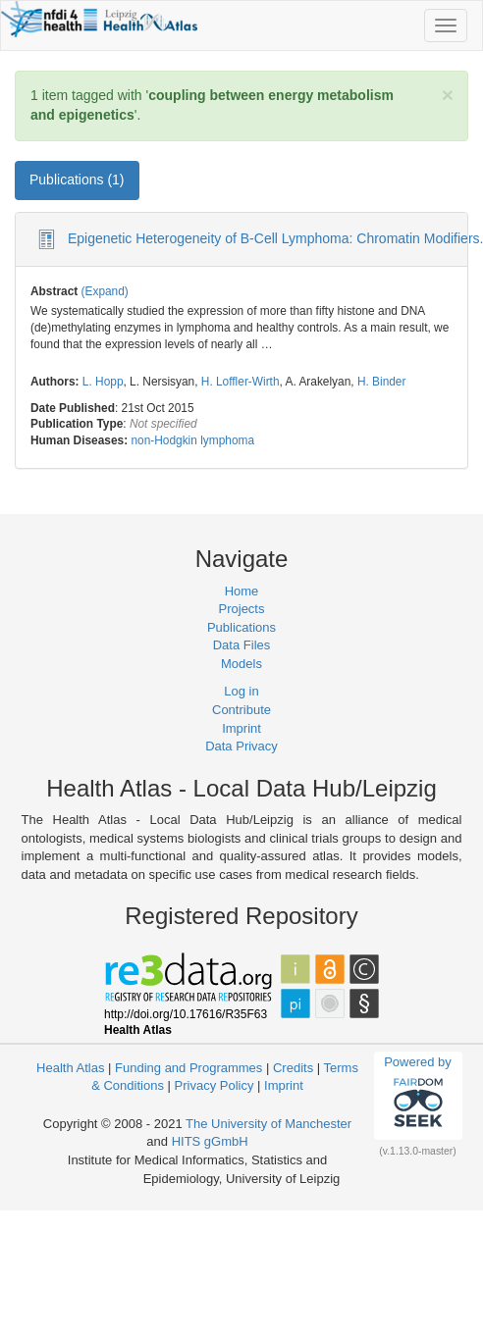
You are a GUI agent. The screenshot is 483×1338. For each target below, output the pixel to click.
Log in (241, 691)
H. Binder (381, 381)
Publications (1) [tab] (77, 179)
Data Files (242, 645)
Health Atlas (70, 1067)
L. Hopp (103, 381)
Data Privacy (241, 746)
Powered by (418, 1095)
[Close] (448, 94)
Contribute (241, 709)
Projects (242, 608)
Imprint (241, 728)
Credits (293, 1067)
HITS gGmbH (210, 1141)
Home (242, 591)
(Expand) (105, 291)
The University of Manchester (268, 1123)
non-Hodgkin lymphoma (192, 440)
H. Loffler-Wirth (240, 381)
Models (241, 663)
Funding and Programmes (188, 1067)
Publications (241, 627)
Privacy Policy (214, 1085)
